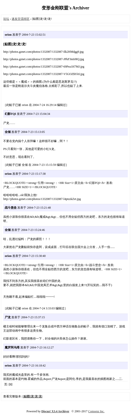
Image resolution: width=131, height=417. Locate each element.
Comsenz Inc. (96, 411)
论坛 (6, 19)
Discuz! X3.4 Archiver (55, 411)
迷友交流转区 (20, 19)
